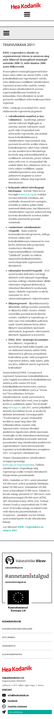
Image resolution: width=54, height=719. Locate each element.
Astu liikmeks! (8, 637)
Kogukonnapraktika (12, 654)
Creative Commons (17, 706)
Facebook (12, 700)
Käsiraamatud (9, 646)
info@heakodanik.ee (18, 695)
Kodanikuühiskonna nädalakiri (17, 629)
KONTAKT (7, 689)
